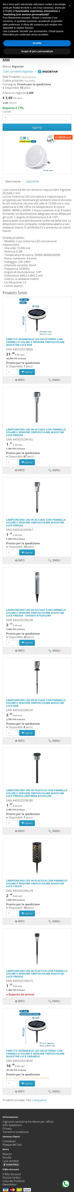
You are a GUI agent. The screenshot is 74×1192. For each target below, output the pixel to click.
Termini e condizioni (16, 1132)
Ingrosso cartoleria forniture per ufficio (28, 1122)
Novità (7, 1157)
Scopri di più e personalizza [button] (37, 51)
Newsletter (10, 1184)
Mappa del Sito (12, 1145)
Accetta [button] (37, 43)
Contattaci (9, 1141)
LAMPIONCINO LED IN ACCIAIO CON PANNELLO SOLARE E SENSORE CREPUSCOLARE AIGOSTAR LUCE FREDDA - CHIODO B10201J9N (36, 612)
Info (20, 1091)
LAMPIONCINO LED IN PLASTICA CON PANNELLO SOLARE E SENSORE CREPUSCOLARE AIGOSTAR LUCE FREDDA (36, 973)
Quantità (7, 111)
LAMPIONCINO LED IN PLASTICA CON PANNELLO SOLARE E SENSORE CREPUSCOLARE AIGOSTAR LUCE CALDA (36, 883)
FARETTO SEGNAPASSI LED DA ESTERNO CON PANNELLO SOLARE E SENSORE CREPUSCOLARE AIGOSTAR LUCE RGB (35, 341)
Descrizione (12, 181)
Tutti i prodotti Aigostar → (30, 71)
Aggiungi (37, 127)
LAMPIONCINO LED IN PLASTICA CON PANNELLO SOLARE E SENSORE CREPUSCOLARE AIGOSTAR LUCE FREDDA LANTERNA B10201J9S (36, 793)
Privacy (7, 1128)
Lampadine (39, 1100)
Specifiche (32, 181)
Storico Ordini (11, 1177)
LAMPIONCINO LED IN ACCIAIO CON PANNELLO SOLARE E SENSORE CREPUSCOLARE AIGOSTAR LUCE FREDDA (36, 432)
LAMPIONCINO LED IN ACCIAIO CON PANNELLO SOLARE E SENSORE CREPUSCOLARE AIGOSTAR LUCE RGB (36, 702)
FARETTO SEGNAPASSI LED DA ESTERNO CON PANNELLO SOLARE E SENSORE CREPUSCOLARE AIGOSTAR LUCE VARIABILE (35, 1053)
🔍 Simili (54, 1091)
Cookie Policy (12, 1165)
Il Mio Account (12, 1174)
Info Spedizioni (12, 1125)
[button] (69, 5)
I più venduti (11, 1161)
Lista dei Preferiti (14, 1181)
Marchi (7, 1154)
